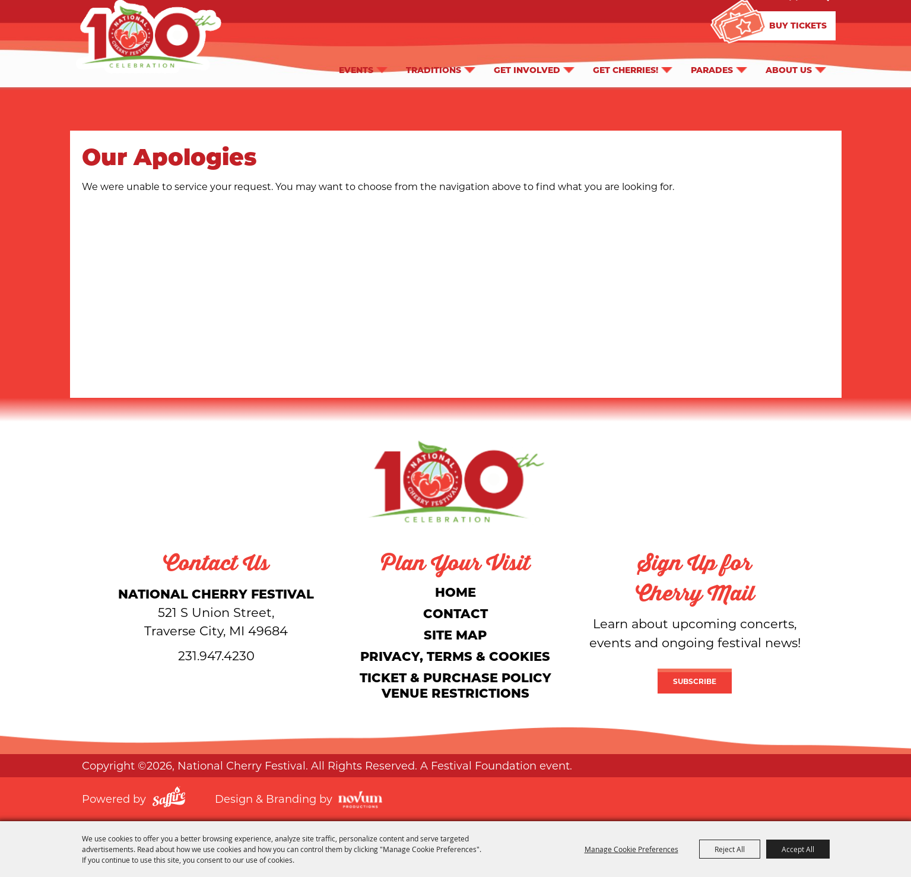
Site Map (455, 634)
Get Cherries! (625, 68)
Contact (455, 613)
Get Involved (527, 68)
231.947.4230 (216, 655)
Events (356, 68)
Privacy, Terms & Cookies (455, 655)
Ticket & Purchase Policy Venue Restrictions (455, 685)
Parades (712, 68)
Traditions (433, 68)
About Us (789, 68)
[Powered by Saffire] (169, 798)
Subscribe (694, 681)
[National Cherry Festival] (456, 481)
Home (455, 591)
